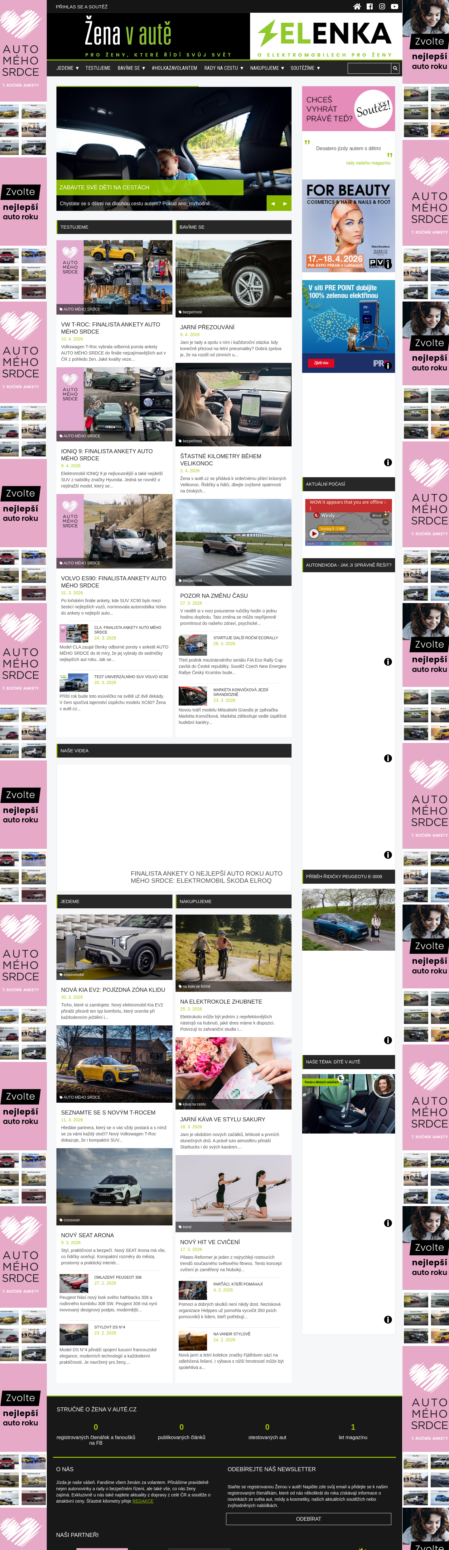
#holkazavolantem (174, 68)
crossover (72, 1154)
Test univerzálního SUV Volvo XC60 (131, 649)
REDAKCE (143, 1450)
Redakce (321, 1537)
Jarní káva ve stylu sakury (222, 1059)
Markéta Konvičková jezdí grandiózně (240, 640)
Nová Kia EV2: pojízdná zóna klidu (113, 948)
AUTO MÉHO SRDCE (82, 300)
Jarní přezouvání (207, 315)
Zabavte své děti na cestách (104, 187)
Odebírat (308, 1468)
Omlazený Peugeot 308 (118, 1211)
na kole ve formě (196, 933)
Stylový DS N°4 (109, 1261)
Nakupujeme (264, 68)
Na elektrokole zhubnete (221, 948)
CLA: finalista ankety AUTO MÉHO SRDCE (128, 602)
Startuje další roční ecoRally (245, 585)
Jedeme (64, 68)
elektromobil (74, 933)
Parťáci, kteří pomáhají (238, 1211)
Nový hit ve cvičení (210, 1169)
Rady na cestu (221, 68)
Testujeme (97, 68)
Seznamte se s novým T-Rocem (108, 1059)
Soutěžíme (302, 68)
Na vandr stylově (231, 1261)
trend (187, 1154)
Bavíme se (129, 68)
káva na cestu (194, 1043)
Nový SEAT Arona (87, 1169)
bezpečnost (192, 300)
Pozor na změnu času (214, 543)
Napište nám (300, 1537)
